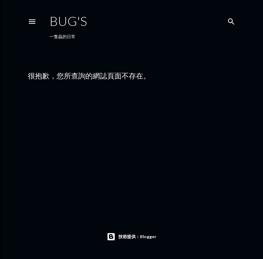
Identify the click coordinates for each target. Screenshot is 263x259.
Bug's (68, 21)
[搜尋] (231, 20)
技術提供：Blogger (131, 236)
